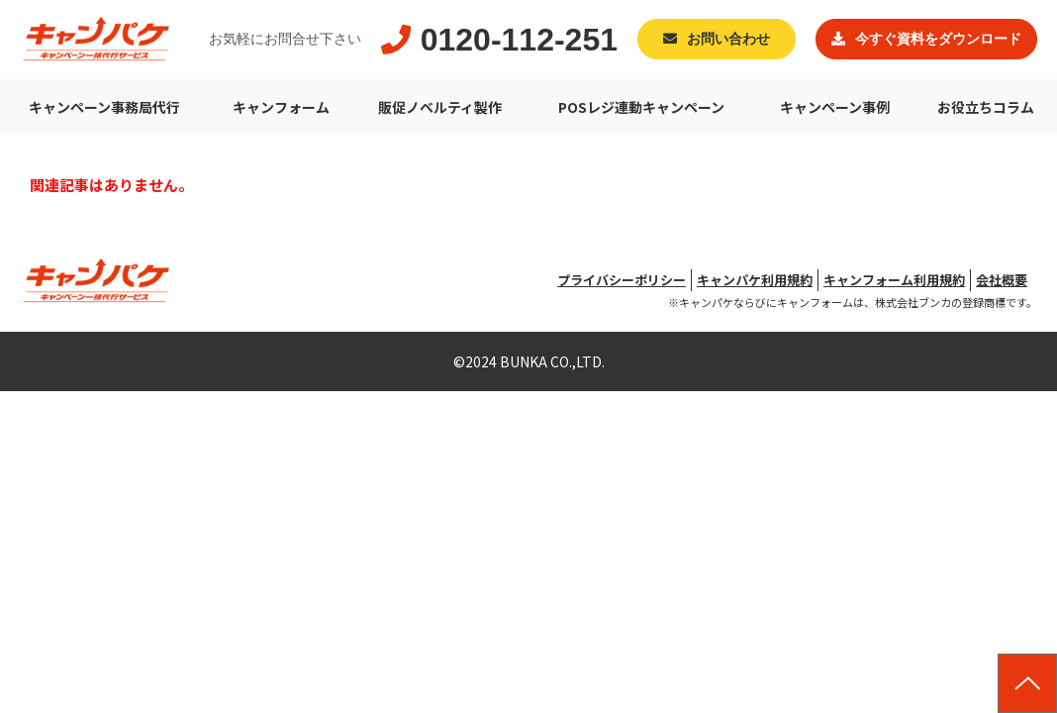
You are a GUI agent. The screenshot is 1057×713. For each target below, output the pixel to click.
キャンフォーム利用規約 (894, 279)
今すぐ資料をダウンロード (938, 39)
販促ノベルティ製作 (440, 107)
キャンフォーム (281, 107)
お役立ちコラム (985, 107)
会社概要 (1001, 279)
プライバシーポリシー (621, 279)
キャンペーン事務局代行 (104, 107)
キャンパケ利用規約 (755, 279)
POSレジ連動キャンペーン (641, 107)
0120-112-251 (519, 39)
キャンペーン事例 (835, 107)
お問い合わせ (728, 39)
